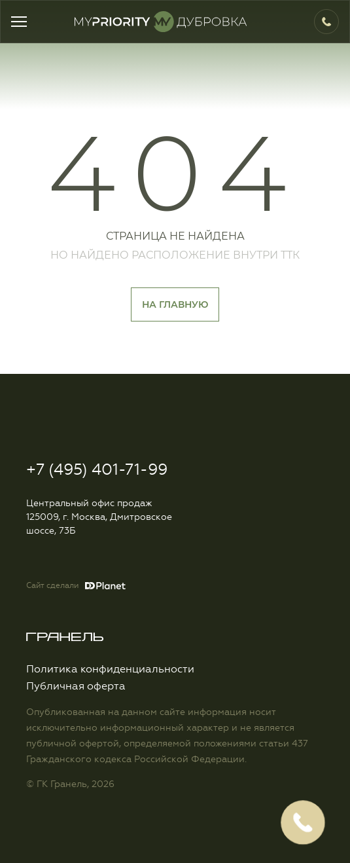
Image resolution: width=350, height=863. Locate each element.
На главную (175, 304)
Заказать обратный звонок (302, 822)
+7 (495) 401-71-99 (322, 22)
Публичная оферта (76, 686)
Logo (172, 21)
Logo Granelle (64, 637)
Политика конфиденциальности (110, 669)
